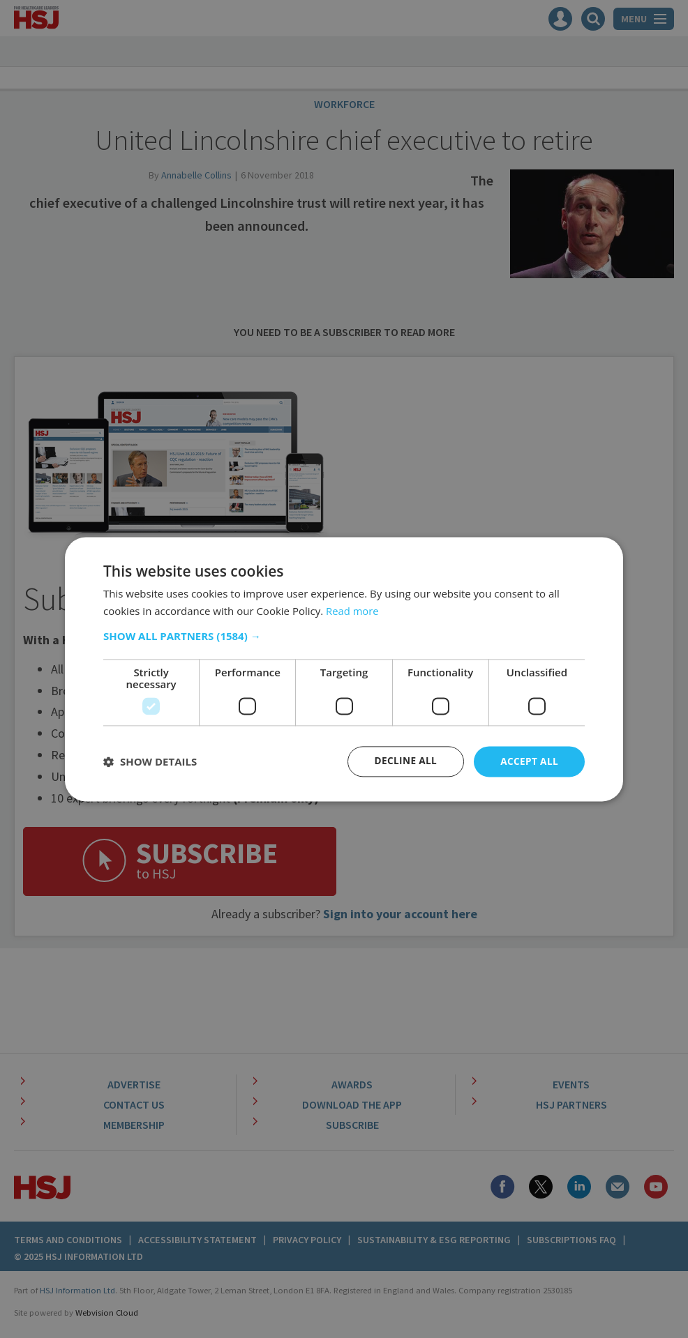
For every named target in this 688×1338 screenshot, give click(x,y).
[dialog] (344, 669)
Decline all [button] (403, 761)
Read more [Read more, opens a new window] (353, 610)
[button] (344, 636)
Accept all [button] (528, 761)
